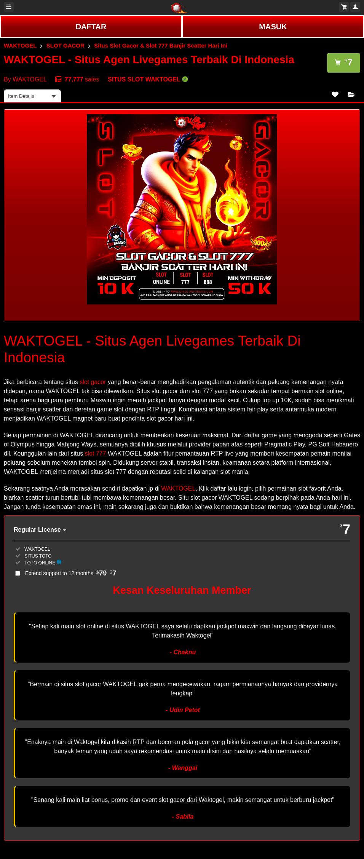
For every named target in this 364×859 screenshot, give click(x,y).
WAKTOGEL (20, 45)
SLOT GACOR (65, 45)
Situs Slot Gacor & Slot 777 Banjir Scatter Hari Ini (160, 45)
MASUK (273, 26)
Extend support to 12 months (71, 573)
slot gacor (93, 382)
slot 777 (95, 453)
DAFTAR (91, 26)
